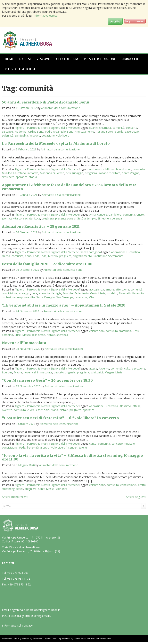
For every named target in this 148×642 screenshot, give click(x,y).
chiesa (6, 256)
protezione (9, 297)
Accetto (115, 21)
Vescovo (43, 59)
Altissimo (125, 406)
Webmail (8, 638)
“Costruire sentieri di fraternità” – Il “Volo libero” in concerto (60, 418)
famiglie (68, 293)
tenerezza (81, 297)
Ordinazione (35, 131)
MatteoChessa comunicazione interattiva (92, 638)
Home (9, 59)
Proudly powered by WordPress (28, 638)
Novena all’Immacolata (24, 343)
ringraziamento (84, 131)
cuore (31, 410)
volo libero (63, 135)
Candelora (115, 214)
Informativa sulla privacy (17, 625)
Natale (50, 335)
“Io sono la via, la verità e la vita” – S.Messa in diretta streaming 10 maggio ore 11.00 (72, 457)
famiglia (56, 293)
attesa (93, 368)
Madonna (20, 131)
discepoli (7, 131)
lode (43, 256)
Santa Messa (46, 489)
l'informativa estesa (45, 15)
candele (102, 214)
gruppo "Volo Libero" (53, 447)
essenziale (42, 410)
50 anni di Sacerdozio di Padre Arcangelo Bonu (45, 102)
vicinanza (62, 489)
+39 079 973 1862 (19, 584)
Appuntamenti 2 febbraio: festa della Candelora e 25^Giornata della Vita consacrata (69, 187)
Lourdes (7, 372)
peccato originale (65, 372)
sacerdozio (132, 131)
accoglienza (96, 289)
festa (85, 293)
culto (127, 368)
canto (92, 443)
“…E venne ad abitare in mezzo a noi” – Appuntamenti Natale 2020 (63, 305)
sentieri (73, 447)
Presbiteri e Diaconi (99, 59)
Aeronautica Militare (102, 169)
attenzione (122, 289)
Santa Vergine (130, 173)
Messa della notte (33, 335)
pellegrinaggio (74, 173)
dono (28, 256)
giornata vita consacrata (17, 218)
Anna (92, 214)
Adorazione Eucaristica (125, 252)
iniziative (33, 173)
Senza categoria (90, 252)
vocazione (48, 135)
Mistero (53, 256)
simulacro (8, 177)
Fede (36, 256)
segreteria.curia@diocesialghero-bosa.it (35, 610)
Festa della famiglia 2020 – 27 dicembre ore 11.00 (47, 264)
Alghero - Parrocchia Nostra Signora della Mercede (47, 127)
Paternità (138, 293)
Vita (91, 297)
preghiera (91, 173)
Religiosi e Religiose (20, 69)
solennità (7, 135)
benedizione (123, 169)
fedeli (19, 489)
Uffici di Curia (67, 59)
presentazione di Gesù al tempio (75, 218)
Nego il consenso (134, 21)
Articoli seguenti (136, 497)
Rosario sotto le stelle (109, 131)
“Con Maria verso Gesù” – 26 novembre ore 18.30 (47, 380)
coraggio (24, 293)
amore (110, 289)
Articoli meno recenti (15, 497)
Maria (101, 293)
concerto (131, 127)
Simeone (103, 218)
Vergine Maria (113, 372)
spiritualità (21, 135)
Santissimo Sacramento (109, 256)
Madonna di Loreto (52, 173)
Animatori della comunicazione (60, 108)
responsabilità (26, 297)
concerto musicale (123, 443)
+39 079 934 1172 (18, 578)
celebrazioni (96, 331)
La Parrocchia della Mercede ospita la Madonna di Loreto (56, 143)
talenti (83, 447)
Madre (18, 372)
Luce (37, 218)
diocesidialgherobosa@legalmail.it (29, 616)
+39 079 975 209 (18, 573)
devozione (138, 368)
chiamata (105, 127)
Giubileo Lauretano (14, 173)
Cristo (140, 214)
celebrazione (97, 485)
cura (34, 293)
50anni (93, 127)
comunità (118, 127)
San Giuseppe (64, 297)
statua (33, 177)
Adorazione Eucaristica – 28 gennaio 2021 (41, 226)
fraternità (125, 331)
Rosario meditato (109, 173)
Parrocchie (130, 59)
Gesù (93, 293)
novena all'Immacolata (38, 372)
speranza (21, 177)
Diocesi (25, 59)
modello (112, 293)
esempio (44, 293)
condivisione (10, 293)
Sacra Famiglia (45, 297)
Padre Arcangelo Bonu (59, 131)
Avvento (104, 368)
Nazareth (125, 293)
